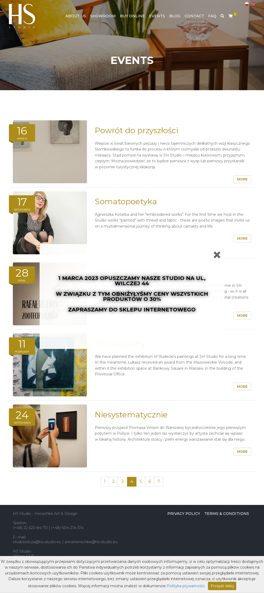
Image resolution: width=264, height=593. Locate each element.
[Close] (217, 255)
